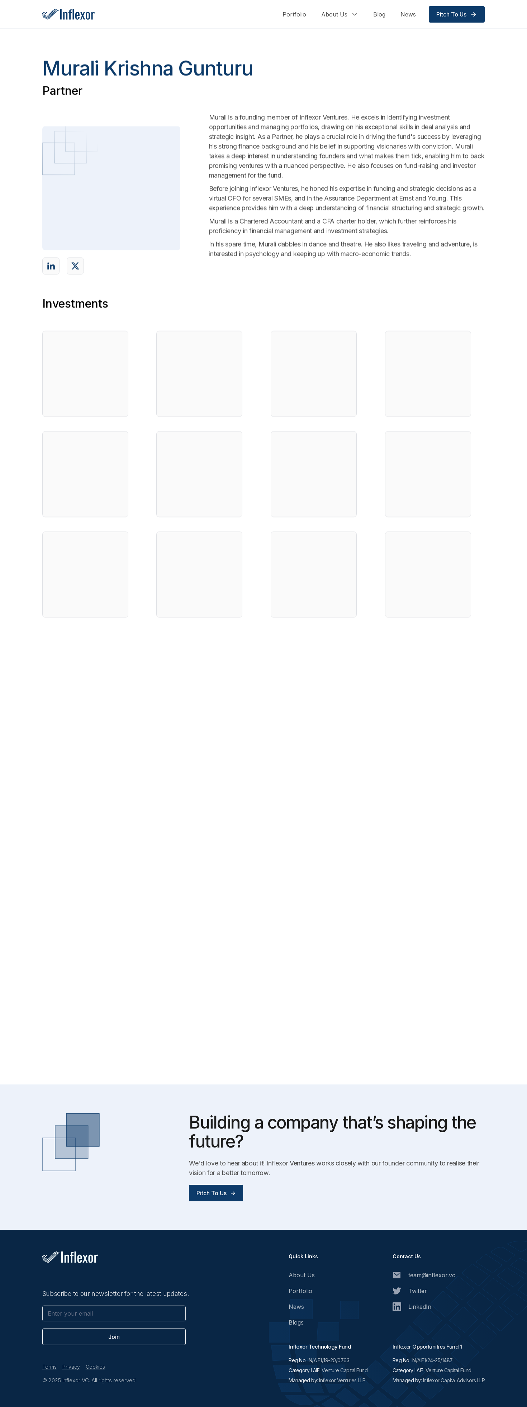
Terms (49, 1367)
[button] (339, 14)
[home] (68, 14)
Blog (379, 14)
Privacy (71, 1367)
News (408, 14)
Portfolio (294, 14)
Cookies (95, 1367)
